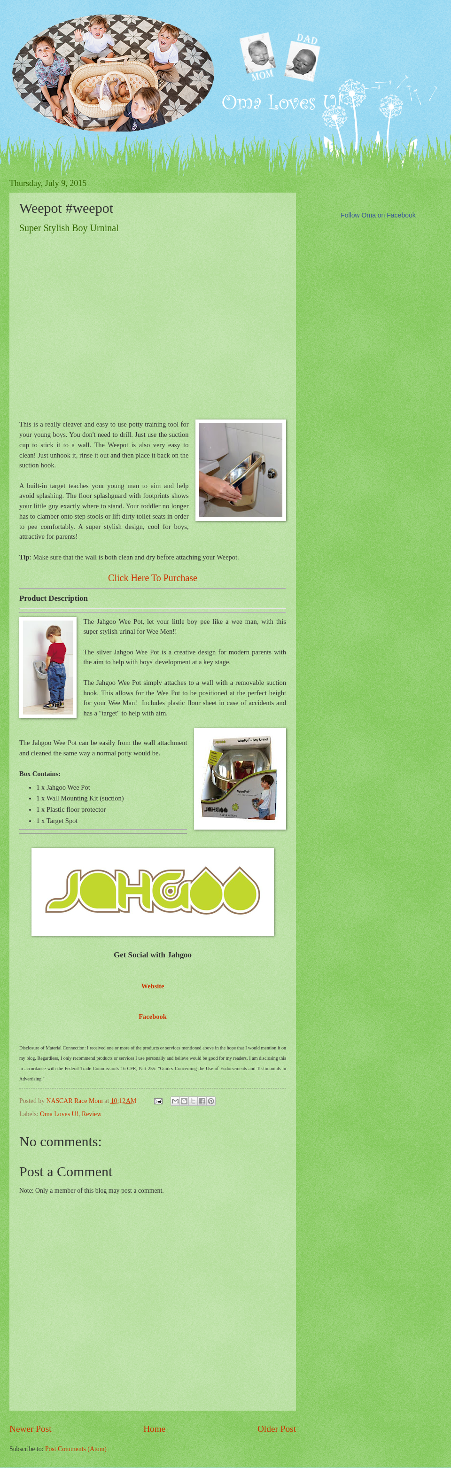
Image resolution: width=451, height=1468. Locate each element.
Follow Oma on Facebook (378, 215)
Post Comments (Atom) (76, 1448)
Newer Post (30, 1429)
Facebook (153, 1016)
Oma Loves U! (59, 1114)
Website (152, 986)
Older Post (276, 1429)
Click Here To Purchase (152, 578)
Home (154, 1429)
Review (91, 1114)
